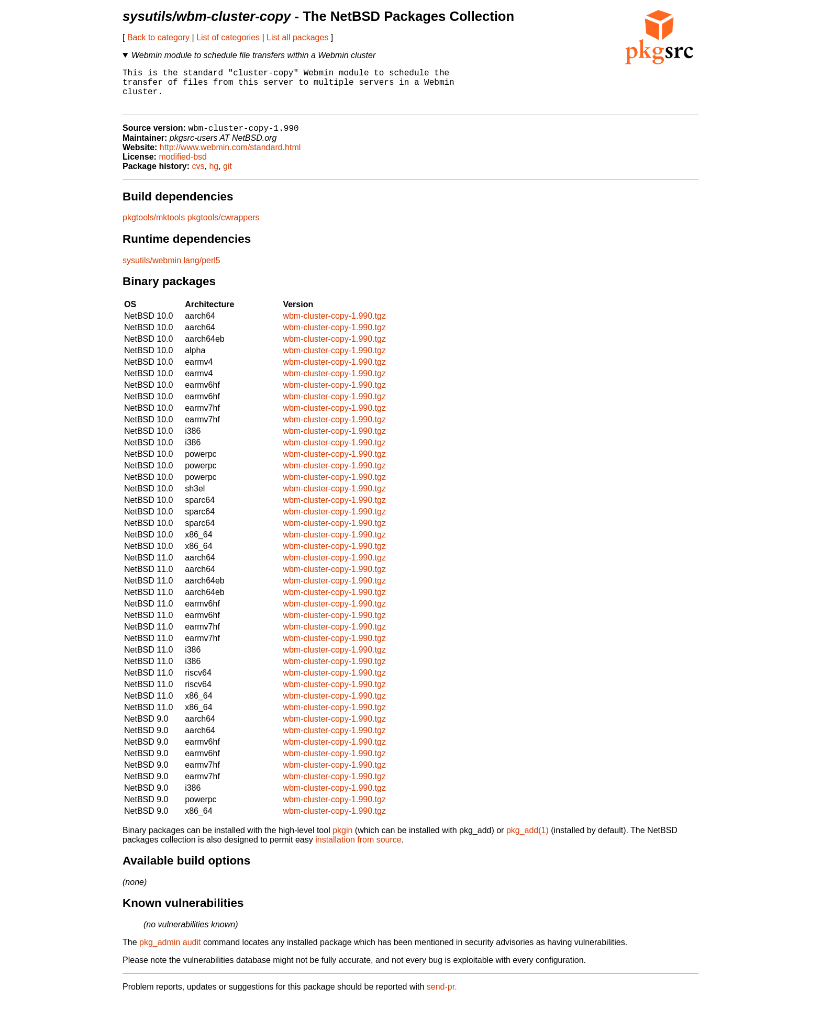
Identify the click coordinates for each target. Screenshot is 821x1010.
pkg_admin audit (170, 952)
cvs (198, 176)
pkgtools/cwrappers (223, 227)
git (227, 176)
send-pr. (442, 996)
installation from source (358, 849)
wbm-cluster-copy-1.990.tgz (334, 325)
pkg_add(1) (527, 840)
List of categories (228, 37)
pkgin (342, 840)
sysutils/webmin (152, 270)
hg (213, 176)
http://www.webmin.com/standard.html (230, 157)
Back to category (158, 37)
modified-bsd (183, 166)
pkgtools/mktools (154, 227)
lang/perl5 (201, 270)
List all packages (297, 37)
